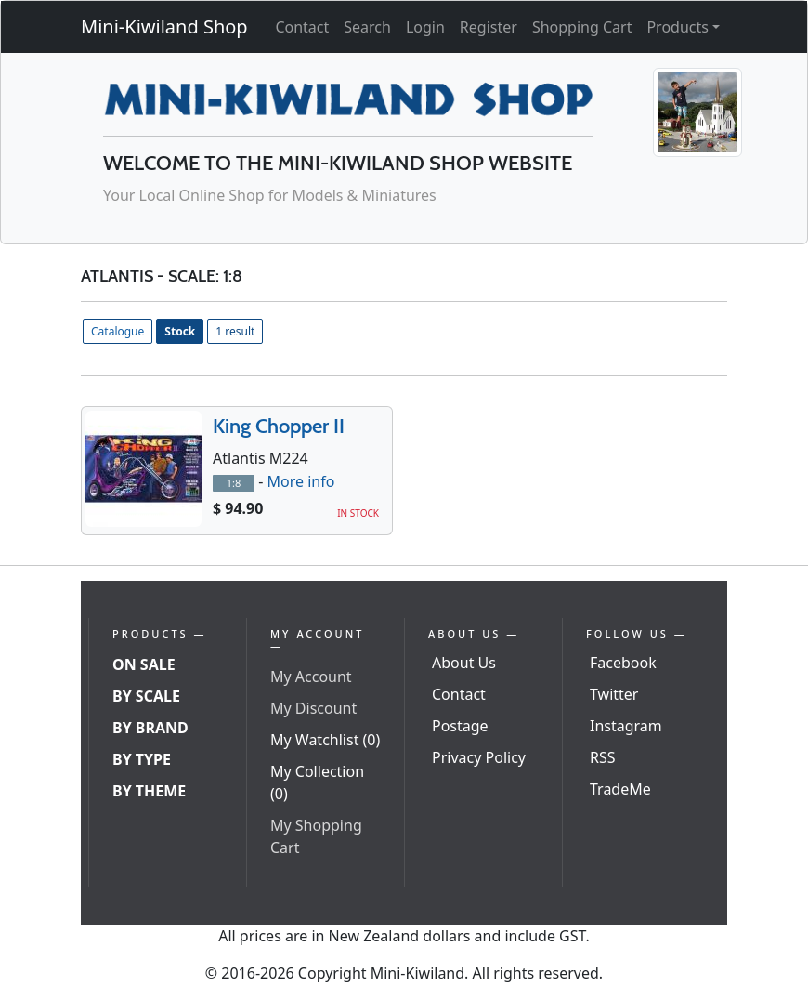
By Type (141, 759)
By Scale (146, 696)
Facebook (623, 662)
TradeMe (620, 789)
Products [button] (677, 27)
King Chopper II (279, 426)
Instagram (626, 726)
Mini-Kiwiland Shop (164, 26)
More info (300, 481)
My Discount (313, 708)
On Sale (144, 664)
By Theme (149, 791)
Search (367, 27)
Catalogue (117, 331)
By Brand (150, 727)
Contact (302, 27)
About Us (464, 662)
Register (488, 27)
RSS (603, 757)
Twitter (614, 694)
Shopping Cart (582, 27)
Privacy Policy (479, 757)
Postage (460, 726)
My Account (311, 676)
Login (425, 27)
